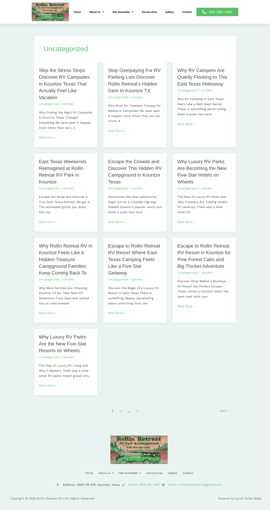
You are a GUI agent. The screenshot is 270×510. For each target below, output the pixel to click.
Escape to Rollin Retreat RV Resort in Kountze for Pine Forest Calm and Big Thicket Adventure (201, 265)
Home (77, 12)
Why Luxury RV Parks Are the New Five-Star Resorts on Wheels (64, 349)
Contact (187, 12)
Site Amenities (122, 12)
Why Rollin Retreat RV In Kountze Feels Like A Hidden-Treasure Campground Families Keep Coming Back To (65, 265)
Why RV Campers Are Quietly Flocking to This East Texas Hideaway (204, 76)
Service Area (149, 12)
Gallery (169, 12)
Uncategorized (49, 103)
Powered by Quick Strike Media (239, 504)
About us (96, 12)
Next (225, 416)
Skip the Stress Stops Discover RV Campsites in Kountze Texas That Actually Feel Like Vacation (64, 83)
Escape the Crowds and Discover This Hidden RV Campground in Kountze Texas (130, 174)
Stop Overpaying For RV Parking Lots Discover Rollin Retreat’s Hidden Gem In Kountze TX (133, 83)
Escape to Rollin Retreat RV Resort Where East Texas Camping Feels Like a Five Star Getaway (133, 265)
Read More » (48, 137)
